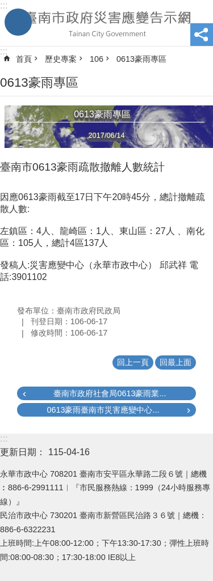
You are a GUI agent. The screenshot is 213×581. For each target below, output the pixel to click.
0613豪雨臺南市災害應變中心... (103, 409)
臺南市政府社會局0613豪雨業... (109, 393)
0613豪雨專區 (141, 58)
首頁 (24, 58)
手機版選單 (18, 22)
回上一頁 (133, 362)
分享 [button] (201, 34)
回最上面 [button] (175, 362)
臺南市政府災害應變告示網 (106, 23)
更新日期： (22, 452)
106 (96, 58)
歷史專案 (61, 58)
